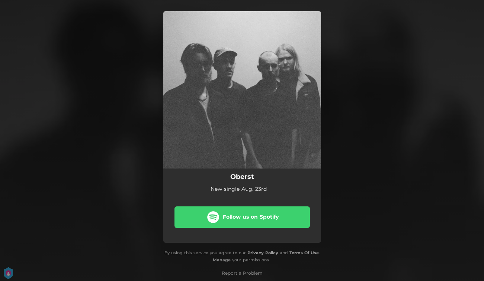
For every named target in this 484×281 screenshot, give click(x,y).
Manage (222, 259)
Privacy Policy (262, 252)
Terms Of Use (304, 252)
